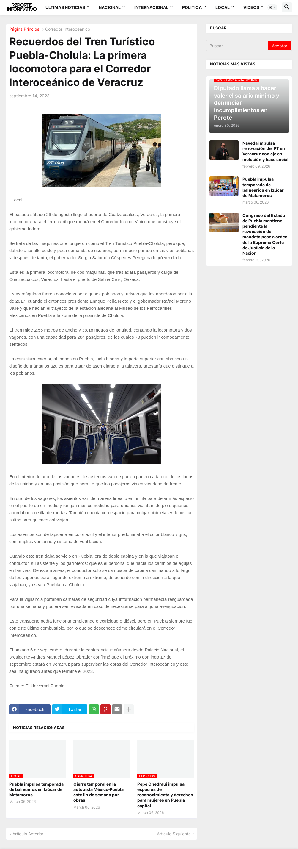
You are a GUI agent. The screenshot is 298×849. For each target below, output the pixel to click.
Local (222, 7)
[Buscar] (237, 45)
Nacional (110, 7)
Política (192, 7)
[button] (272, 7)
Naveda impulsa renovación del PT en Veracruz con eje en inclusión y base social (265, 151)
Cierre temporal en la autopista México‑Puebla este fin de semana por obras (98, 792)
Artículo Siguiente (174, 833)
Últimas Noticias (65, 7)
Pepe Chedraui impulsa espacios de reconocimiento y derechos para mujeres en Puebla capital (165, 794)
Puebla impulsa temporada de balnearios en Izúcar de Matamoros (36, 789)
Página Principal (24, 29)
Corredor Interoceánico (67, 29)
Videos (251, 7)
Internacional (151, 7)
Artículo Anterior (27, 833)
